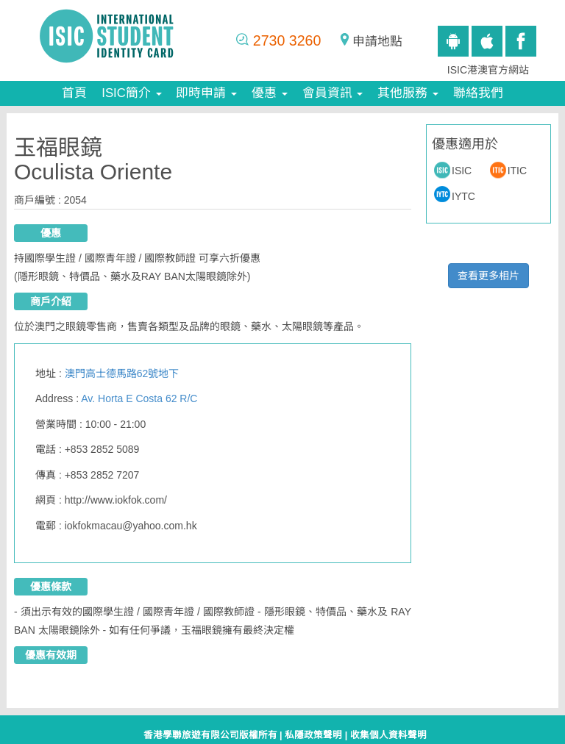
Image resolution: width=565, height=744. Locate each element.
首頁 (74, 93)
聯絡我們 (478, 93)
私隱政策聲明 (313, 735)
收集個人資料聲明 (388, 735)
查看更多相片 (488, 276)
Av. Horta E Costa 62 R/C (139, 398)
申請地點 (377, 42)
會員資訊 (332, 93)
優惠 (270, 93)
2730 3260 (287, 40)
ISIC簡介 (131, 93)
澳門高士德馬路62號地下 (122, 373)
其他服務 (407, 93)
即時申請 (206, 93)
